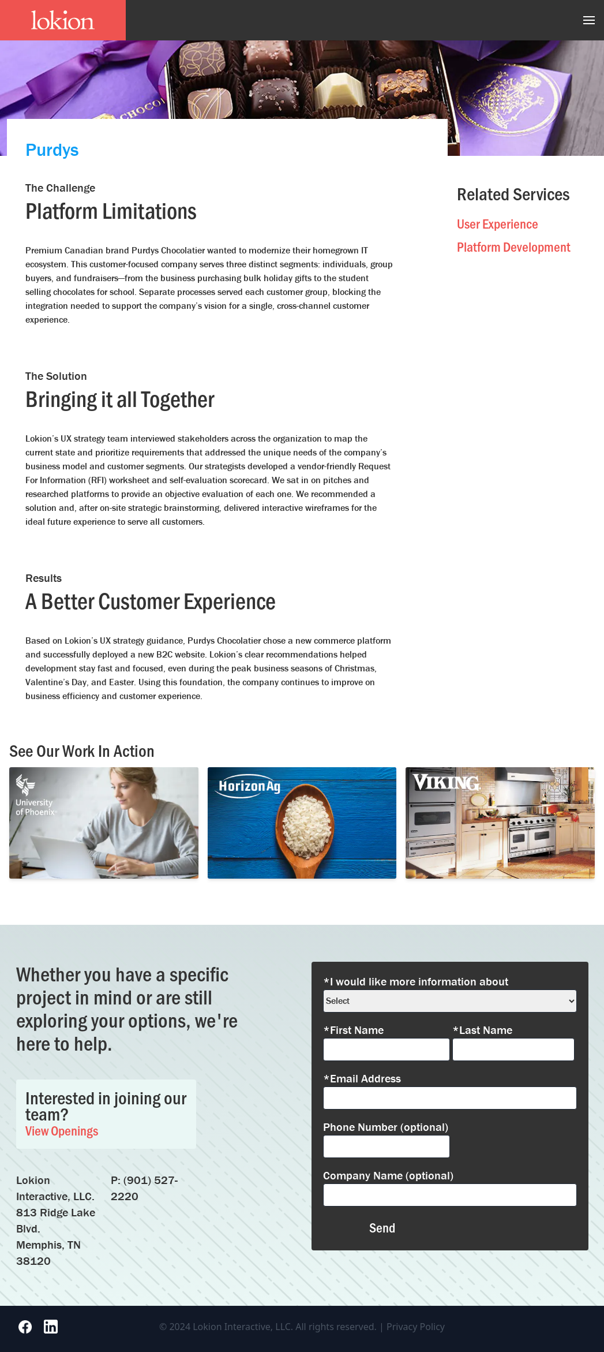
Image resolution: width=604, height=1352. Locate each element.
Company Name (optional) (388, 1175)
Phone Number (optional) (385, 1126)
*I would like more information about (415, 981)
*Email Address (362, 1078)
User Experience (497, 223)
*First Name (353, 1029)
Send (382, 1227)
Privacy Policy (416, 1326)
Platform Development (514, 246)
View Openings (61, 1130)
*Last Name (482, 1029)
